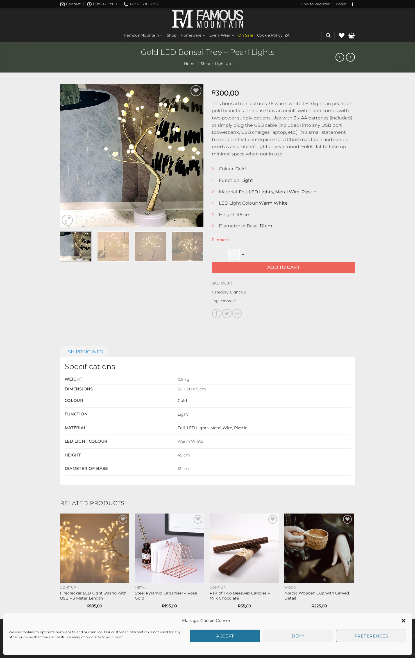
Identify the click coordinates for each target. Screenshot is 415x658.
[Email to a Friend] (237, 313)
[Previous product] (350, 57)
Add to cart (283, 267)
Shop (172, 35)
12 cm (266, 226)
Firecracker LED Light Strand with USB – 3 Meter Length (93, 596)
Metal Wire (287, 192)
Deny (298, 636)
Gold (240, 168)
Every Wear (221, 35)
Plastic (308, 192)
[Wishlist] (341, 35)
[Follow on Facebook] (352, 4)
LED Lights (261, 192)
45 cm (244, 214)
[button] (403, 620)
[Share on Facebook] (216, 313)
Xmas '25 (228, 301)
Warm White (273, 203)
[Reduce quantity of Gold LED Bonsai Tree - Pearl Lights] (225, 254)
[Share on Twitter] (227, 313)
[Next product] (339, 57)
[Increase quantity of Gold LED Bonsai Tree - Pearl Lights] (243, 254)
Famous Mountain (143, 35)
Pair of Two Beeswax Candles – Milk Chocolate (240, 596)
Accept (225, 636)
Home (190, 64)
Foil (243, 192)
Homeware (193, 35)
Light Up (223, 64)
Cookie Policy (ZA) (274, 35)
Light (247, 180)
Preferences (371, 636)
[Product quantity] (234, 254)
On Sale (245, 35)
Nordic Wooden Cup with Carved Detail (316, 596)
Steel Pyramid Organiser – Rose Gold (166, 596)
